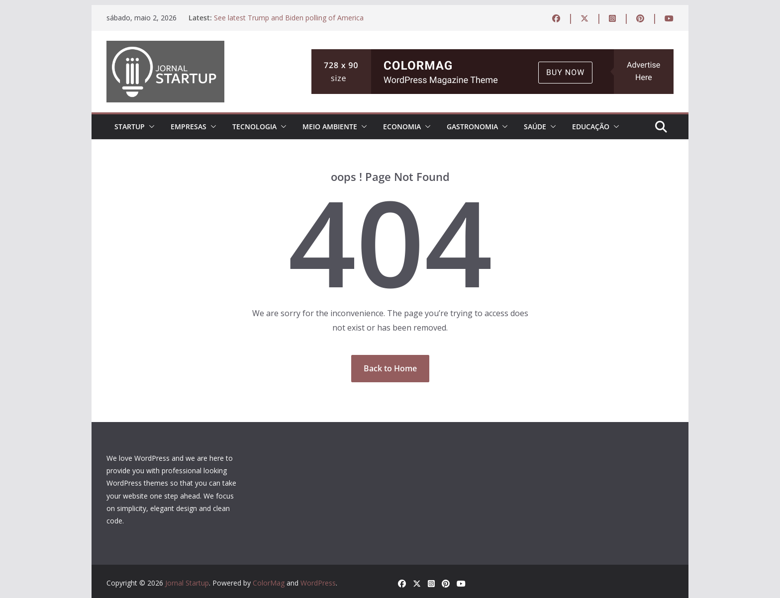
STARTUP (129, 126)
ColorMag (269, 583)
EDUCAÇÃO (590, 126)
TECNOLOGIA (254, 126)
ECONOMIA (402, 126)
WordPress (318, 583)
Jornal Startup (187, 583)
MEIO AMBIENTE (329, 126)
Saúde (535, 126)
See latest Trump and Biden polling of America (289, 17)
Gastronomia (472, 126)
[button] (150, 127)
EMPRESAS (188, 126)
